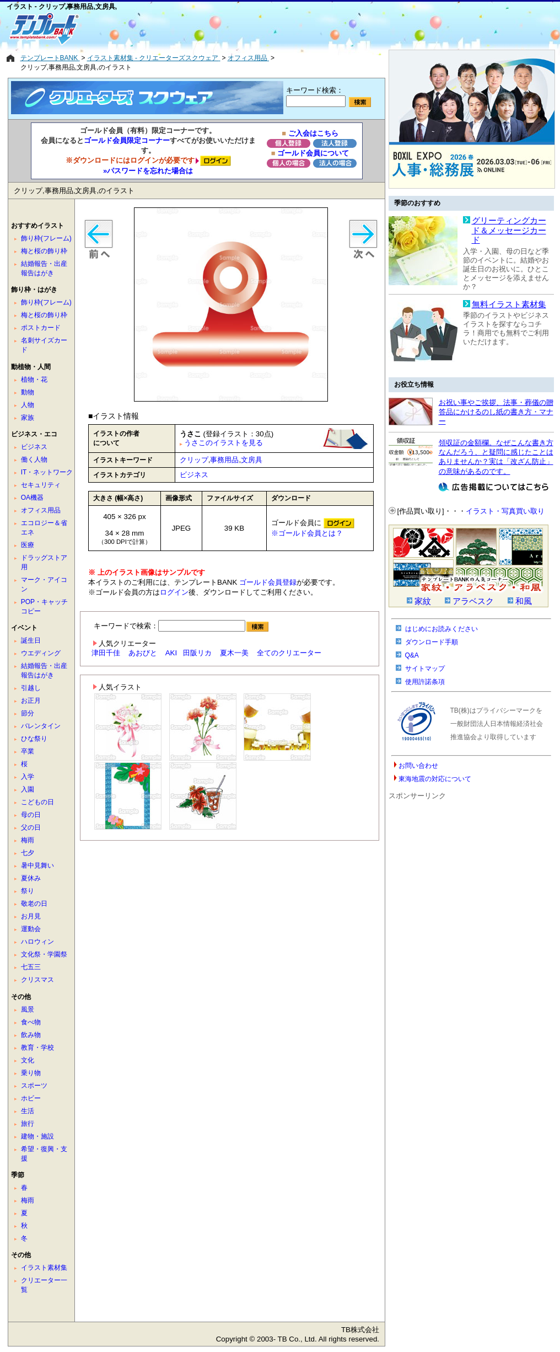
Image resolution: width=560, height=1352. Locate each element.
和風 (523, 601)
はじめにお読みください (441, 629)
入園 (27, 789)
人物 (27, 405)
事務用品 (224, 460)
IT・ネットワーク (47, 472)
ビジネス (194, 475)
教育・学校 (37, 1047)
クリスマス (37, 980)
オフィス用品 (41, 510)
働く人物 (34, 459)
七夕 (27, 853)
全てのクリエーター (289, 653)
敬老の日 (34, 903)
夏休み (31, 878)
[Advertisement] (241, 28)
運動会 (31, 929)
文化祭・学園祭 (44, 954)
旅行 (27, 1123)
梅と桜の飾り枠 (44, 251)
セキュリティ (41, 485)
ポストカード (41, 328)
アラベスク (473, 601)
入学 (27, 777)
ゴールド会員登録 (268, 582)
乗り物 (31, 1073)
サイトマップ (425, 668)
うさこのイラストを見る (223, 443)
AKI (171, 653)
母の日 (31, 815)
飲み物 (31, 1035)
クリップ (194, 460)
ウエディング (41, 653)
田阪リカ (197, 653)
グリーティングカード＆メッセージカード (509, 230)
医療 (27, 545)
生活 (27, 1111)
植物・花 (34, 379)
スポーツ (34, 1085)
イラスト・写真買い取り (505, 511)
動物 (27, 392)
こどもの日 (37, 802)
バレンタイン (41, 726)
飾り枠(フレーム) (46, 238)
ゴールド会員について (313, 153)
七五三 (31, 967)
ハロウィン (37, 941)
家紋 (422, 601)
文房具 (251, 460)
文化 (27, 1060)
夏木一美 (234, 653)
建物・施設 (37, 1136)
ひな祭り (34, 738)
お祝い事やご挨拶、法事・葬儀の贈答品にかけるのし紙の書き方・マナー (496, 412)
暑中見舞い (37, 865)
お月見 (31, 916)
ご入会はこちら (313, 133)
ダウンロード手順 (431, 642)
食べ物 (31, 1022)
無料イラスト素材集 (509, 304)
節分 (27, 713)
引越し (31, 688)
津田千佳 (105, 653)
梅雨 (27, 840)
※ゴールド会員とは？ (307, 533)
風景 (27, 1009)
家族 (27, 417)
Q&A (412, 655)
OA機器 (32, 497)
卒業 (27, 751)
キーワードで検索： (181, 626)
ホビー (31, 1098)
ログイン (174, 592)
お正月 (31, 700)
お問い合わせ (418, 765)
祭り (27, 891)
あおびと (142, 653)
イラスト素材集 (44, 1267)
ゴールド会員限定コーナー (127, 140)
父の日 (31, 827)
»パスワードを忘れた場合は (148, 171)
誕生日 (31, 640)
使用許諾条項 (425, 682)
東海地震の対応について (435, 779)
